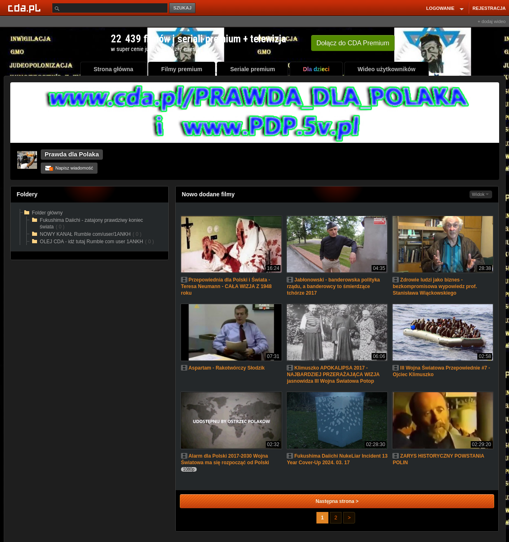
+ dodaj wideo (492, 21)
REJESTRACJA (489, 8)
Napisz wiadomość (69, 168)
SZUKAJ (182, 7)
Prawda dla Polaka (72, 154)
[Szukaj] (110, 8)
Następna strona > (337, 501)
